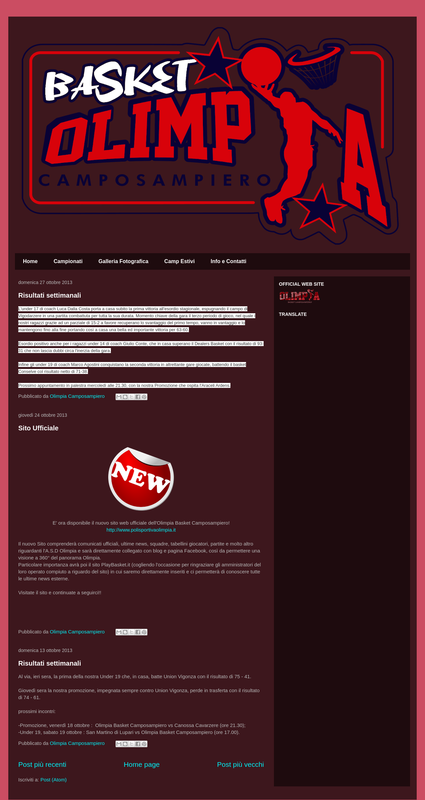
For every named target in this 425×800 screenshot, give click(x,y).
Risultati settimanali (49, 295)
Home (30, 261)
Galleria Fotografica (123, 261)
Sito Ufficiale (38, 428)
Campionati (67, 261)
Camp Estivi (179, 261)
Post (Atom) (54, 779)
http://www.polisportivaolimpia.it (141, 530)
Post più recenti (42, 764)
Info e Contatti (228, 261)
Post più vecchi (240, 764)
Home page (142, 764)
